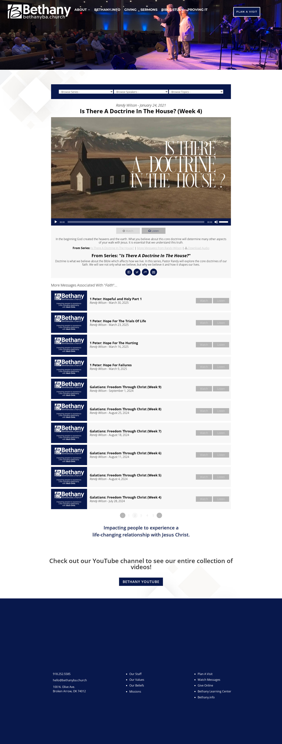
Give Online (205, 683)
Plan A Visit (246, 11)
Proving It (198, 10)
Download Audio (198, 248)
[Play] (56, 222)
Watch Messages (209, 677)
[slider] (136, 222)
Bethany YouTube (141, 581)
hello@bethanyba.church (70, 678)
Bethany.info (107, 10)
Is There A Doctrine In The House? (112, 248)
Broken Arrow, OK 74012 (69, 689)
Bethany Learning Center (214, 689)
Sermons (148, 10)
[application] (141, 222)
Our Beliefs (136, 683)
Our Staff (135, 671)
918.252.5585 (61, 671)
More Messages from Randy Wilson (159, 248)
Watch (130, 231)
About (80, 10)
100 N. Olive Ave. (64, 684)
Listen (155, 231)
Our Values (136, 677)
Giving (130, 10)
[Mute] (216, 222)
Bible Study (172, 10)
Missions (135, 689)
